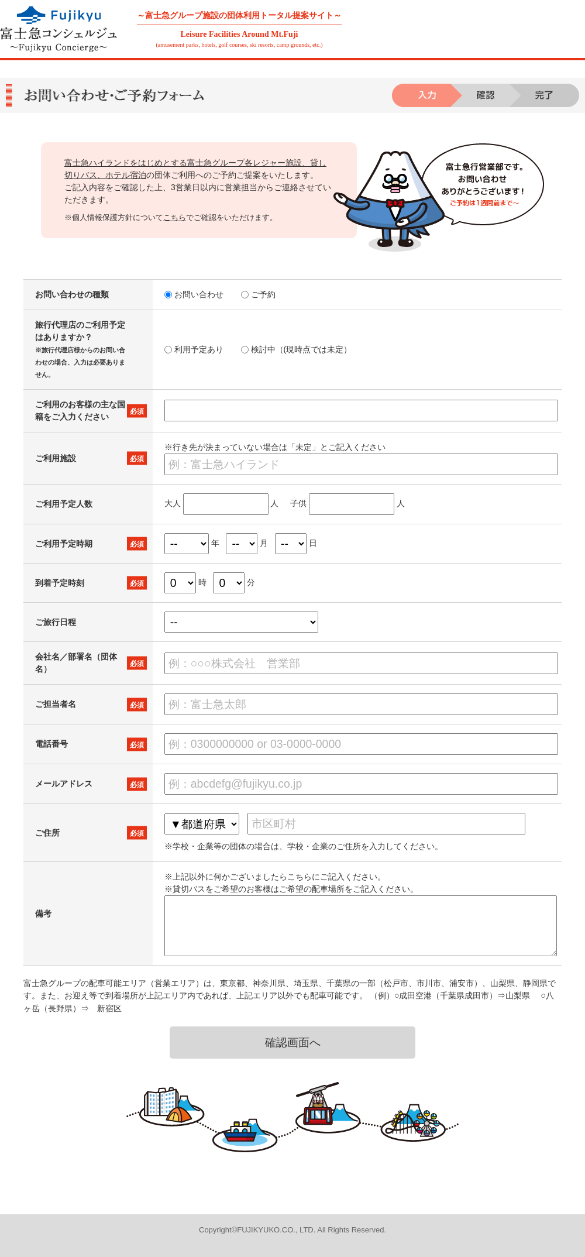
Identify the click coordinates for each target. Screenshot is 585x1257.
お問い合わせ (193, 294)
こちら (174, 217)
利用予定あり (193, 349)
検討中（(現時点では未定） (296, 349)
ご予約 (258, 294)
